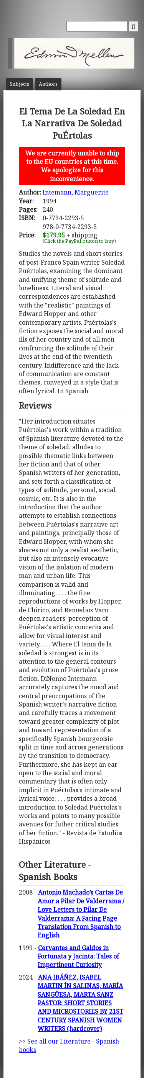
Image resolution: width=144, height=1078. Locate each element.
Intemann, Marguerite (76, 192)
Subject (19, 84)
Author (48, 84)
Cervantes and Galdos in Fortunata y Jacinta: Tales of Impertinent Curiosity (78, 956)
